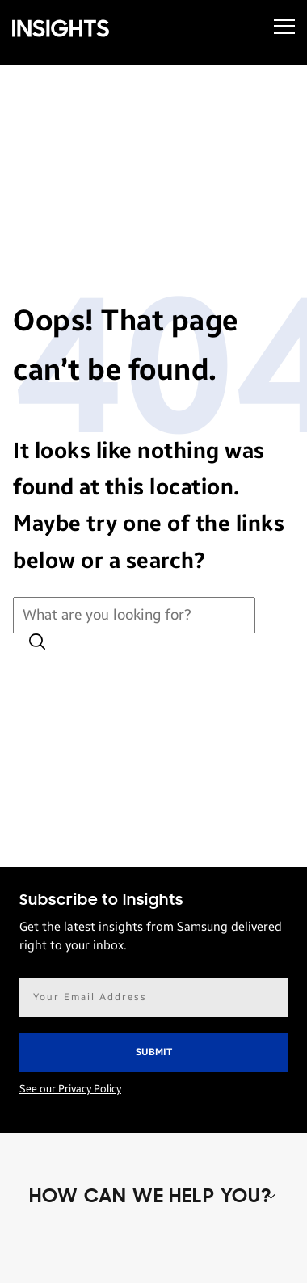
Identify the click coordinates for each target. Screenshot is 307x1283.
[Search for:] (134, 615)
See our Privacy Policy (70, 1089)
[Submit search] (37, 643)
